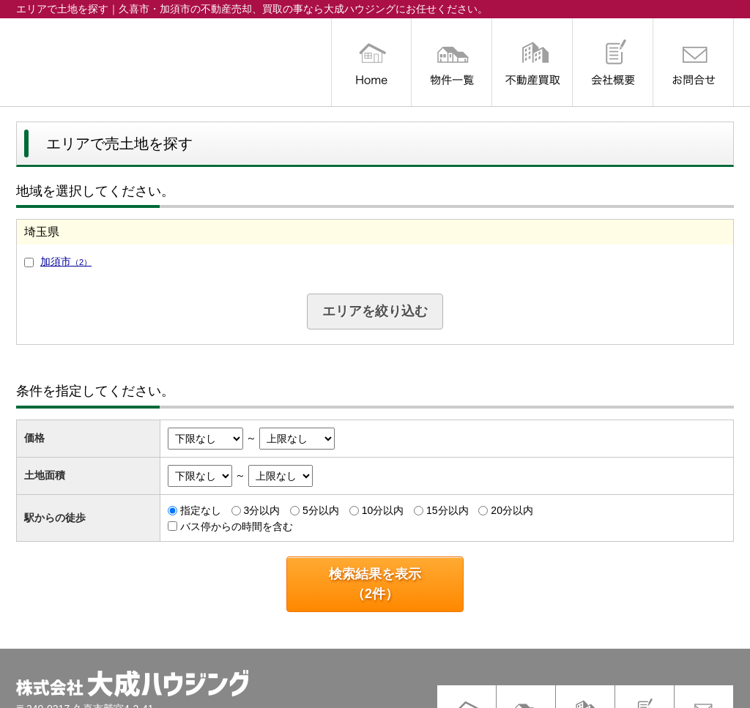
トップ (371, 62)
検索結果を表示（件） (375, 584)
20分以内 (512, 510)
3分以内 (261, 510)
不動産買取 (532, 62)
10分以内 (383, 510)
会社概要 (613, 62)
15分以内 (447, 510)
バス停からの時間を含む (236, 526)
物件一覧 (452, 62)
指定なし (200, 510)
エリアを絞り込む (375, 311)
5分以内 (320, 510)
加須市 (66, 261)
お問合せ (693, 62)
